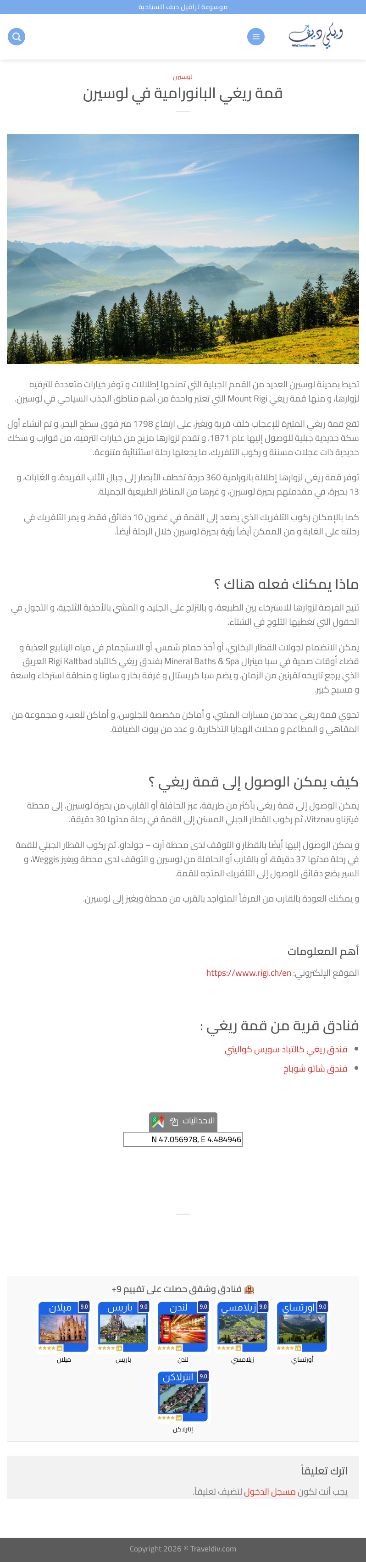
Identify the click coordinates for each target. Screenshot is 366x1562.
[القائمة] (256, 37)
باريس (123, 1331)
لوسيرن (183, 76)
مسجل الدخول (270, 1491)
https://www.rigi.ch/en (248, 972)
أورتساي (302, 1331)
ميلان (63, 1331)
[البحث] (16, 37)
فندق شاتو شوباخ (315, 1068)
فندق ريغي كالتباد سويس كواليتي (286, 1049)
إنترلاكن (183, 1401)
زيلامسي (242, 1331)
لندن (183, 1331)
